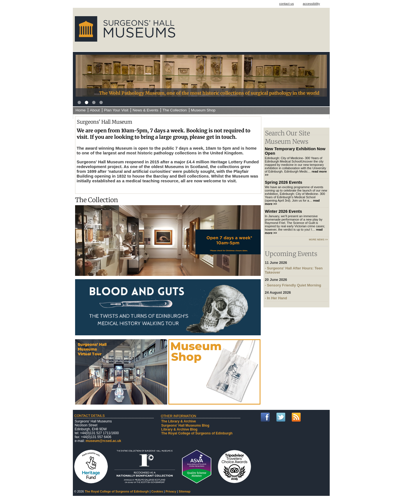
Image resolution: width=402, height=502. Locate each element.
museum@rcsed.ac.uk (103, 441)
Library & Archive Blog (179, 429)
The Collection (174, 110)
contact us (286, 3)
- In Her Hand (296, 295)
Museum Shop (203, 110)
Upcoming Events (291, 254)
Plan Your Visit (116, 110)
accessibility (311, 3)
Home (81, 110)
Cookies (157, 491)
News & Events (145, 110)
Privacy (171, 491)
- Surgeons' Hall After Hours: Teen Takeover (296, 267)
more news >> (318, 239)
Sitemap (184, 491)
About (95, 110)
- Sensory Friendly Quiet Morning (296, 282)
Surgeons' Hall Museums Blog (185, 425)
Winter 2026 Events (283, 211)
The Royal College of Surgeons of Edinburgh (197, 433)
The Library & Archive (178, 421)
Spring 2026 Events (283, 182)
